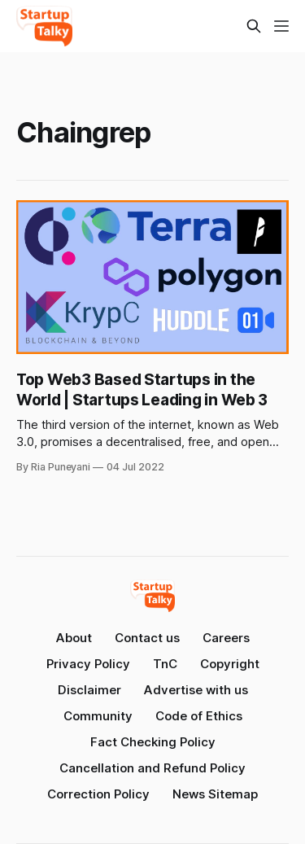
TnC (165, 663)
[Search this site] (254, 26)
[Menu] (281, 26)
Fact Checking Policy (153, 742)
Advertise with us (196, 690)
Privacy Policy (88, 663)
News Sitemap (215, 794)
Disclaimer (89, 690)
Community (98, 716)
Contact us (147, 637)
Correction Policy (98, 794)
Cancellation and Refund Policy (152, 768)
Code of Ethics (198, 716)
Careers (226, 637)
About (74, 637)
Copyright (229, 663)
